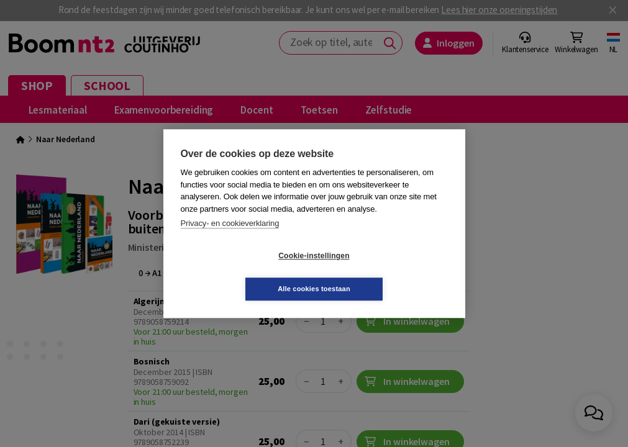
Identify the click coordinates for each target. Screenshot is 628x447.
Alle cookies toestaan (388, 272)
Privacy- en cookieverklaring (230, 240)
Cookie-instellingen (239, 272)
